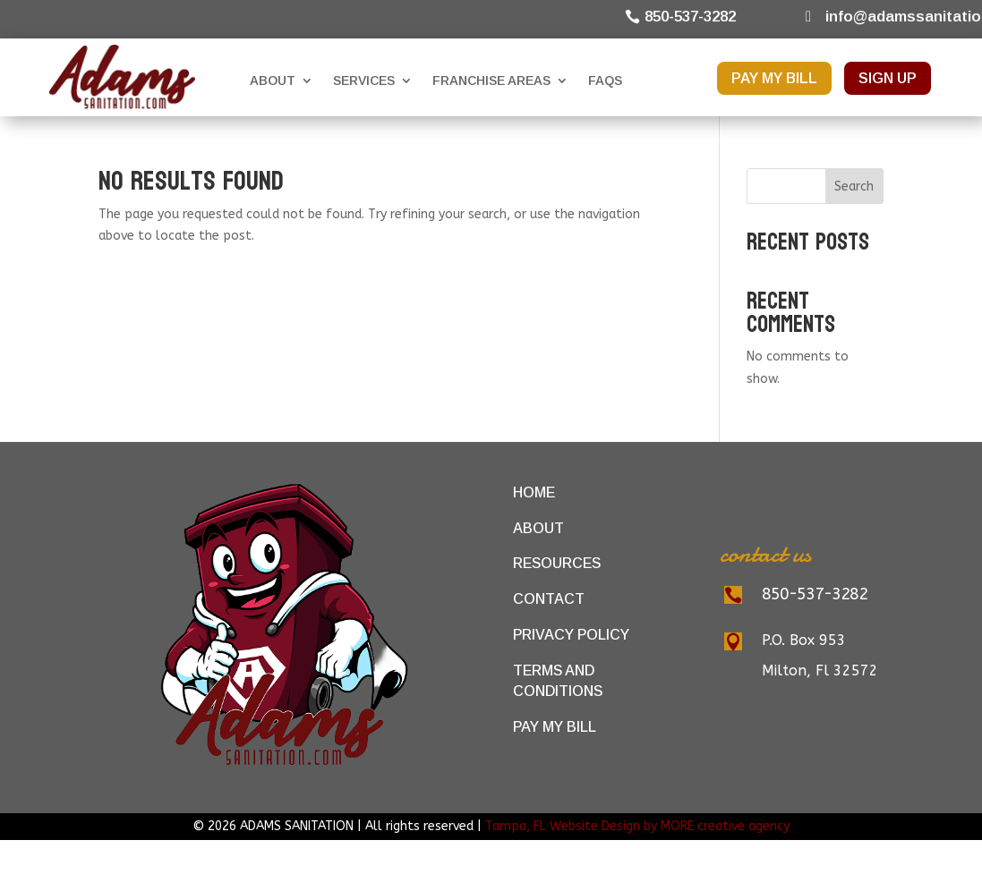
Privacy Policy (571, 634)
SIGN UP (887, 78)
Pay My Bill (554, 726)
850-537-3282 (690, 16)
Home (534, 492)
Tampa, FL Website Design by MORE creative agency (637, 826)
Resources (557, 563)
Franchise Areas (491, 80)
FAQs (605, 80)
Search (854, 186)
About (272, 80)
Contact (549, 599)
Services (364, 80)
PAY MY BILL (774, 78)
